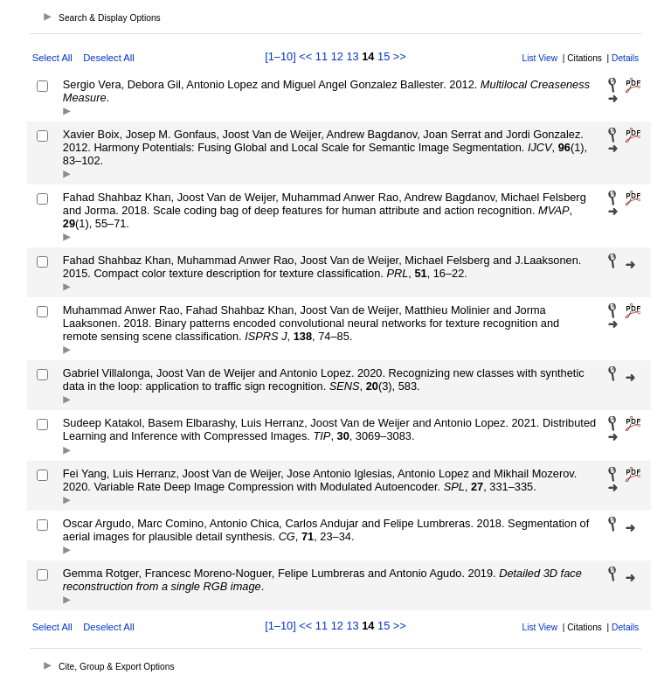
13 (352, 56)
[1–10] (282, 56)
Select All (52, 57)
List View (540, 58)
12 (337, 56)
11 (321, 56)
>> (399, 56)
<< (305, 56)
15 (383, 56)
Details (625, 58)
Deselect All (108, 57)
